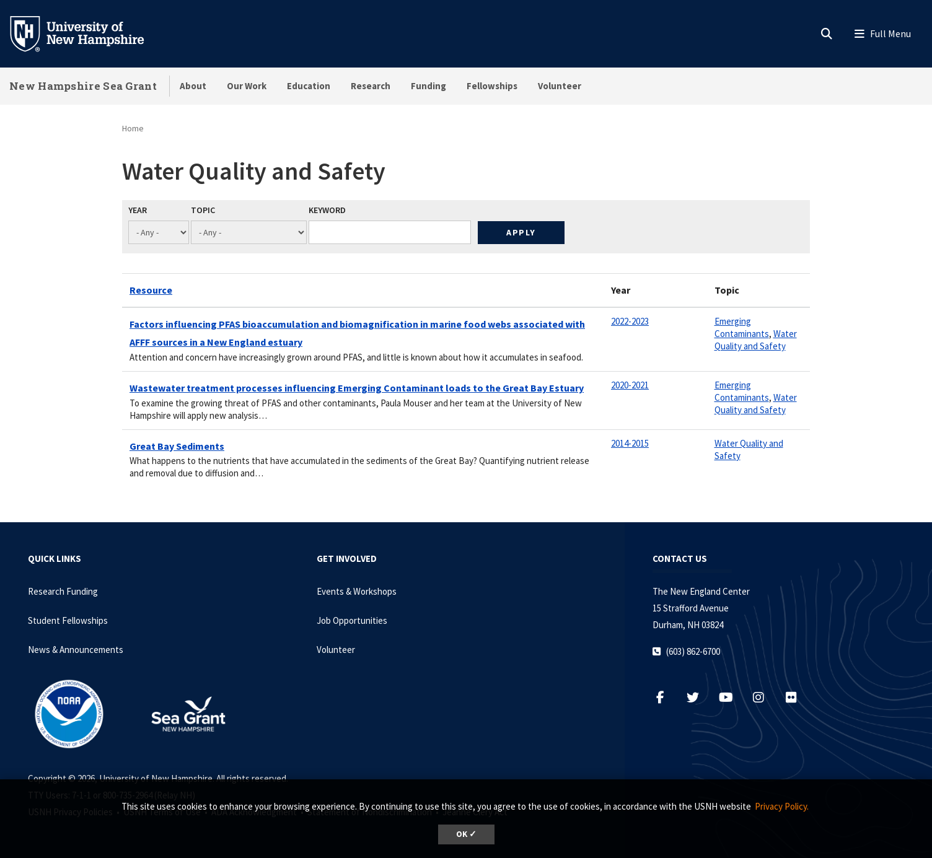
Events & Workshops (357, 591)
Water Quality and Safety (755, 340)
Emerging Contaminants (741, 327)
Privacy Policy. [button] (782, 806)
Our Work (246, 86)
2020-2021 (630, 385)
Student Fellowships (68, 620)
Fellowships (492, 86)
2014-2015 (630, 443)
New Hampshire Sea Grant (83, 86)
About (193, 86)
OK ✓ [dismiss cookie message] (466, 834)
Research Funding (63, 591)
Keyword (327, 210)
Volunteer (559, 86)
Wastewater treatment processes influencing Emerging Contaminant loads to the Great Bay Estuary (357, 388)
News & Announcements (75, 649)
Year (137, 210)
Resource (151, 290)
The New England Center (701, 591)
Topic (203, 210)
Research (370, 86)
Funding (428, 86)
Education (308, 86)
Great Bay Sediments (177, 446)
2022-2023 (630, 321)
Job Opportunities (352, 620)
